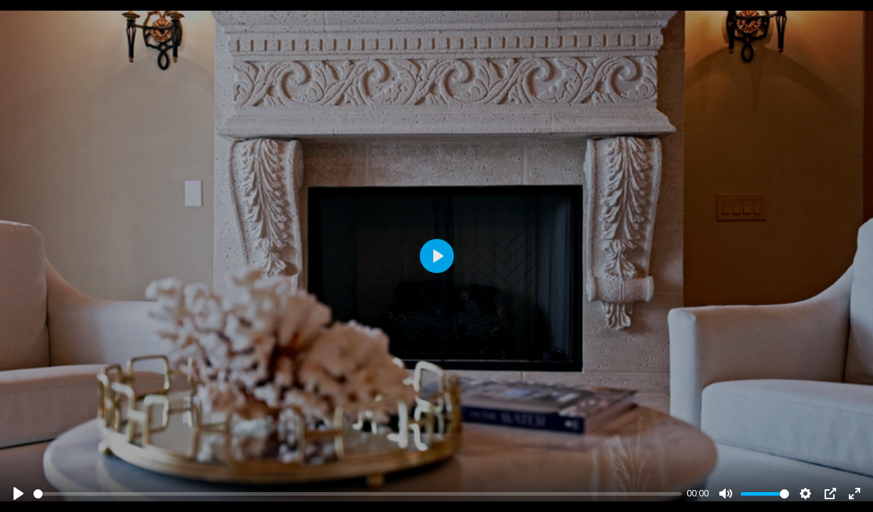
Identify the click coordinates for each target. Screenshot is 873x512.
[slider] (357, 494)
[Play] (18, 493)
